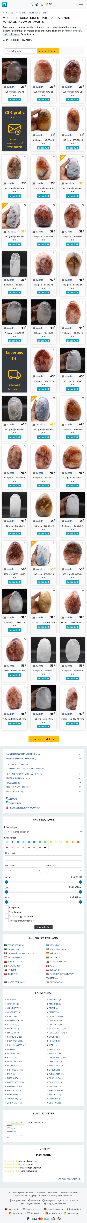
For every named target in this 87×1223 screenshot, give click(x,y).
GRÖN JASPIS (15, 1041)
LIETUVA (55, 957)
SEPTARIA (55, 1086)
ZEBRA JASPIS (15, 1102)
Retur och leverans (70, 1192)
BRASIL (13, 949)
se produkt (14, 99)
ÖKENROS (55, 1102)
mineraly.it (74, 1209)
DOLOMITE (55, 1024)
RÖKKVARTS (14, 1086)
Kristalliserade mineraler (24, 774)
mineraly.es (16, 1213)
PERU (54, 965)
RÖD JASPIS (55, 1082)
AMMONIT (55, 1004)
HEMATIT (54, 1041)
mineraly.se (71, 1213)
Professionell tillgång (26, 1195)
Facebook (34, 1200)
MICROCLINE (57, 1065)
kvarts (8, 86)
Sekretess (40, 1192)
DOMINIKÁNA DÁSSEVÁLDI (21, 953)
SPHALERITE (14, 1094)
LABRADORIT (57, 1057)
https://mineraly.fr (56, 1203)
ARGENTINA (57, 945)
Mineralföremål (18, 778)
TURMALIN (14, 1098)
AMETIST (13, 1004)
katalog (9, 13)
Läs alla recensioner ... (70, 1179)
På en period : (11, 853)
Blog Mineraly (18, 1200)
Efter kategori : (11, 827)
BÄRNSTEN (56, 1016)
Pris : (7, 877)
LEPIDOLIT (55, 1061)
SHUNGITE (14, 1090)
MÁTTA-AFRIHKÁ (16, 982)
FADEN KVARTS (57, 1028)
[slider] (6, 882)
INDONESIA (14, 957)
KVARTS (55, 1053)
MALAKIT (12, 1065)
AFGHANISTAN (16, 945)
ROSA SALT (55, 1078)
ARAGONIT (13, 1012)
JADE (53, 1045)
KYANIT (12, 1057)
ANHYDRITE (14, 1008)
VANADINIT (55, 1098)
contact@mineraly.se (31, 1203)
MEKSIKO (14, 965)
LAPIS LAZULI (14, 1061)
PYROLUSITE (56, 1074)
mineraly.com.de (54, 1209)
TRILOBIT (55, 1094)
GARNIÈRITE (14, 1037)
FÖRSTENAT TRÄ (58, 1032)
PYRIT (11, 1074)
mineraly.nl (34, 1213)
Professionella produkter (23, 807)
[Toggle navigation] (81, 4)
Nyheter (11, 799)
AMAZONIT (55, 999)
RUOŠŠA (55, 970)
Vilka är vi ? (53, 1192)
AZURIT (54, 1012)
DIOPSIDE (13, 1024)
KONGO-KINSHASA (60, 949)
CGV (8, 1192)
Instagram (48, 1200)
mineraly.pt (52, 1213)
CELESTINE (55, 1020)
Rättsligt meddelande (23, 1192)
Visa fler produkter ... (43, 739)
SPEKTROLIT (56, 1090)
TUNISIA (13, 974)
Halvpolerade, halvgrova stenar (26, 768)
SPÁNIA (55, 953)
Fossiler (13, 782)
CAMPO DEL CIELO (17, 1020)
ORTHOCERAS (15, 1070)
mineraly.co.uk (32, 1209)
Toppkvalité (13, 803)
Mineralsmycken (18, 787)
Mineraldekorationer (21, 758)
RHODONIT (13, 1078)
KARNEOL (13, 1053)
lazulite (67, 183)
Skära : (8, 897)
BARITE (12, 1016)
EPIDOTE (13, 1028)
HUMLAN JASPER (16, 1045)
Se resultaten (43, 926)
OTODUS (54, 1070)
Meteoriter (14, 791)
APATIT (53, 1008)
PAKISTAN (14, 970)
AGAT (11, 999)
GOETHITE (55, 1037)
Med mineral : (11, 865)
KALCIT (54, 1049)
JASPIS (12, 1049)
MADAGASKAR (59, 961)
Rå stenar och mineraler (23, 754)
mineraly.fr (12, 1209)
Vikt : (7, 887)
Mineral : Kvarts (48, 50)
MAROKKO (14, 961)
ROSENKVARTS (15, 1082)
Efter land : (51, 865)
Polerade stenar (18, 764)
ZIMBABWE (56, 982)
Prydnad (21, 13)
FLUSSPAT (13, 1032)
